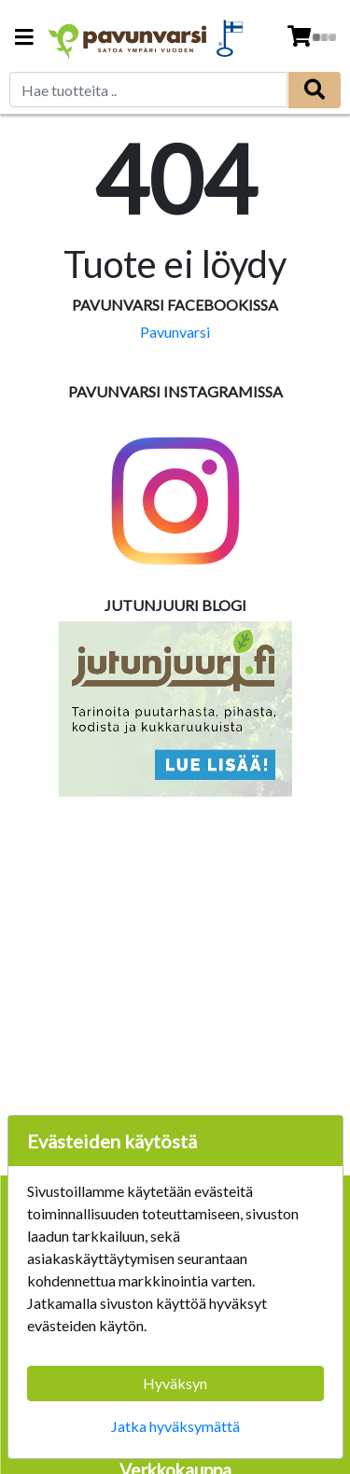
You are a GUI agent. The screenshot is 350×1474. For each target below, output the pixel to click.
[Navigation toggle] (24, 38)
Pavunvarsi (175, 332)
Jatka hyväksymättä (175, 1426)
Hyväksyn (175, 1383)
